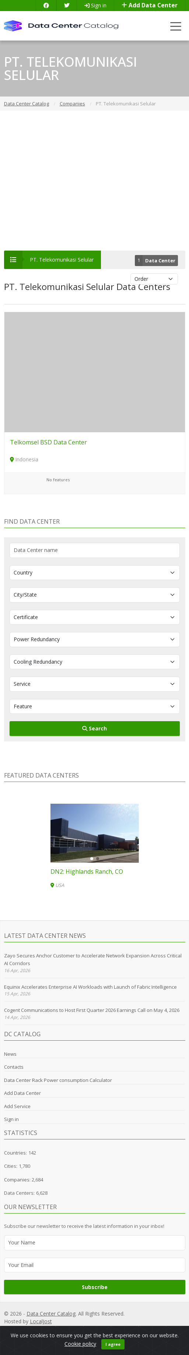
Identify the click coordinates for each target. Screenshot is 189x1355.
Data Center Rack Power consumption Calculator (58, 1080)
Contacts (14, 1067)
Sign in (95, 5)
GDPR (112, 1329)
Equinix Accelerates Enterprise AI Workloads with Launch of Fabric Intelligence (90, 987)
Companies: (18, 1179)
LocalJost (41, 1321)
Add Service (17, 1106)
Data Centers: (19, 1193)
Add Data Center (150, 5)
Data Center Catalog (51, 1313)
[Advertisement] (94, 180)
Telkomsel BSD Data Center (48, 442)
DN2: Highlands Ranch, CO (86, 871)
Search (94, 728)
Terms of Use (170, 1329)
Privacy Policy (87, 1329)
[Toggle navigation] (176, 26)
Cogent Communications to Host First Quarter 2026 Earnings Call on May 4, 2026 (91, 1010)
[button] (91, 858)
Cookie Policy (137, 1329)
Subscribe (95, 1287)
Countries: (15, 1152)
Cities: (10, 1166)
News (10, 1054)
